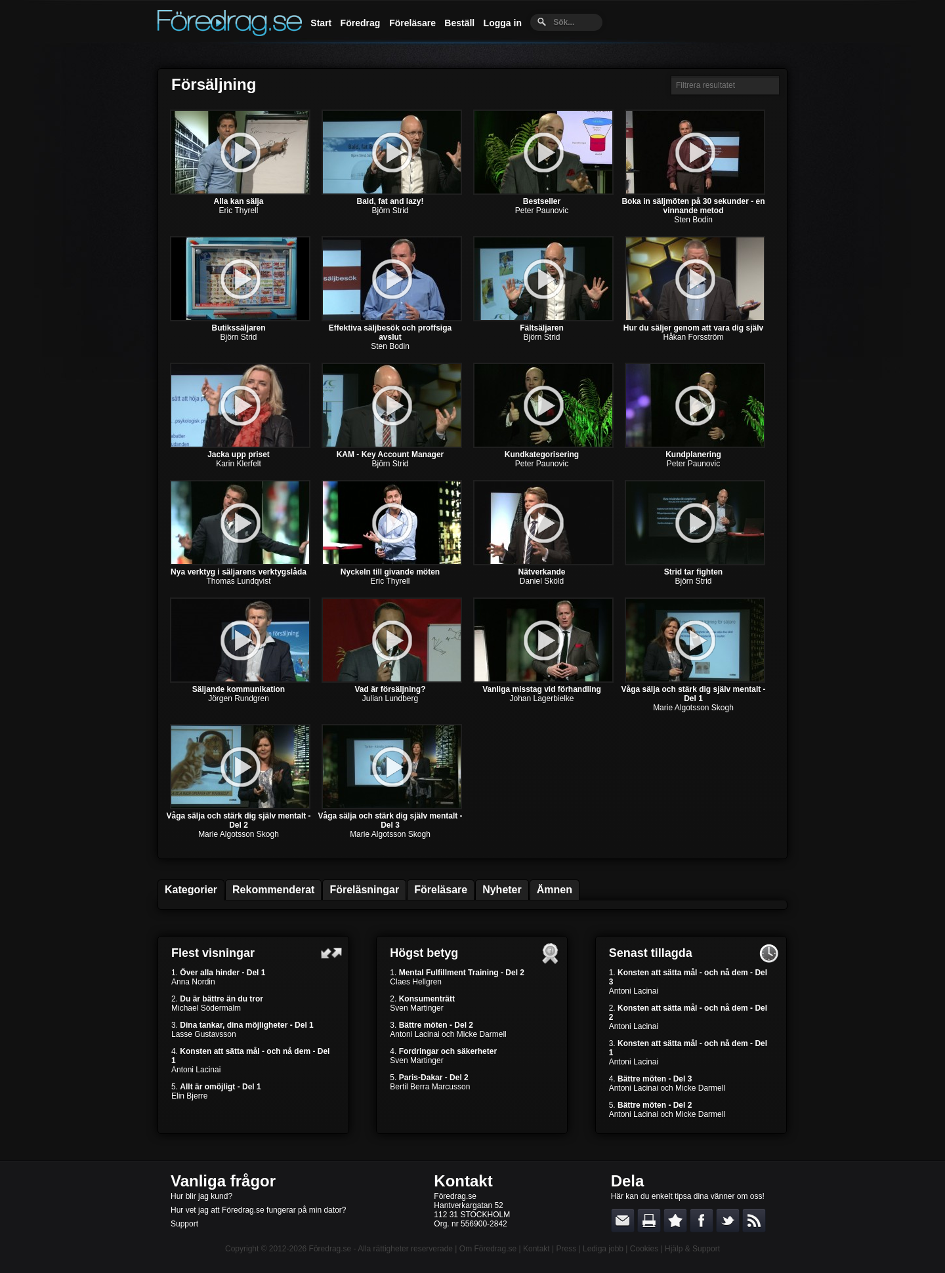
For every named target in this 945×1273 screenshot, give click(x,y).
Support (184, 1223)
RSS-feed (754, 1220)
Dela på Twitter (728, 1220)
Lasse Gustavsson (203, 1034)
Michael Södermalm (206, 1008)
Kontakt (463, 1181)
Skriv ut (649, 1220)
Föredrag (361, 23)
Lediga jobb (603, 1248)
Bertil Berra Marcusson (430, 1086)
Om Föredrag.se (487, 1248)
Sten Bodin (693, 219)
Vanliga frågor (223, 1181)
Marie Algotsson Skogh (693, 707)
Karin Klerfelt (238, 463)
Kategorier (191, 889)
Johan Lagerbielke (541, 698)
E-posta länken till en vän (623, 1220)
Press (566, 1248)
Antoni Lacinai (195, 1069)
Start (320, 23)
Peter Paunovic (541, 210)
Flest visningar (213, 953)
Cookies (644, 1248)
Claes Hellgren (416, 981)
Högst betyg (424, 953)
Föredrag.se (330, 1248)
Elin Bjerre (189, 1096)
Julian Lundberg (390, 698)
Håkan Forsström (693, 337)
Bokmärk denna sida (675, 1220)
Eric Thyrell (239, 210)
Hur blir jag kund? (201, 1196)
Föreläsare (412, 23)
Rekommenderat (273, 889)
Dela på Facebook (701, 1220)
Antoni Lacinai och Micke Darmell (448, 1034)
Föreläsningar (364, 889)
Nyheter (502, 889)
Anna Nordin (193, 981)
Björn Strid (389, 210)
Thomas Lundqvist (238, 581)
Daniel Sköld (542, 581)
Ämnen (554, 889)
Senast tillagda (650, 953)
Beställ (459, 23)
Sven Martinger (416, 1008)
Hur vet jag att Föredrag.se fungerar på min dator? (258, 1210)
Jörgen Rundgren (238, 698)
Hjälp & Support (692, 1248)
